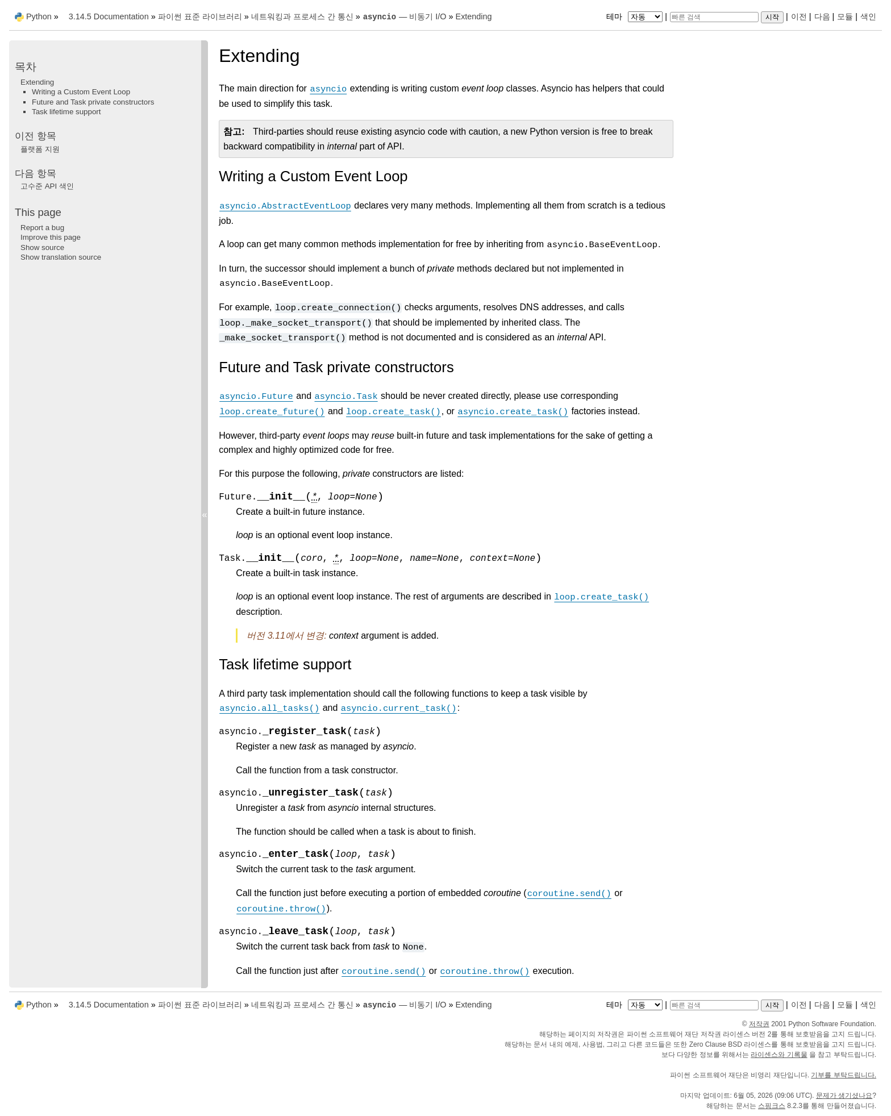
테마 (635, 16)
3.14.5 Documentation (109, 16)
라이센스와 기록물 (779, 1055)
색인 (868, 16)
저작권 (759, 1024)
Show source (42, 247)
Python (39, 16)
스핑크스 (771, 1106)
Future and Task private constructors (93, 102)
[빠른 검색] (714, 17)
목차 (25, 67)
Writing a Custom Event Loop (81, 92)
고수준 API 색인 (47, 186)
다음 (822, 16)
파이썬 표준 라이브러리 (200, 16)
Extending (474, 16)
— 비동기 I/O (405, 16)
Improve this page (50, 237)
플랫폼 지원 (40, 149)
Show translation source (60, 257)
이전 (799, 16)
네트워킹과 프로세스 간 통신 (302, 16)
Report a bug (42, 227)
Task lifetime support (66, 111)
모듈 (845, 16)
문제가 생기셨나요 (844, 1096)
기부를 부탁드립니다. (843, 1075)
